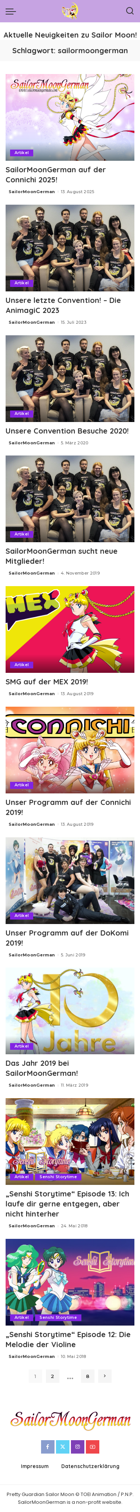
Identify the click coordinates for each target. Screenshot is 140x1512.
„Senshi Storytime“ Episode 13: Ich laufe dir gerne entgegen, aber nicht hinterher (67, 1203)
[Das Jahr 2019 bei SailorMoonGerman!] (70, 1011)
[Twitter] (62, 1447)
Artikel (22, 152)
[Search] (129, 11)
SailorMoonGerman (32, 191)
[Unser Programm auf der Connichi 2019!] (70, 750)
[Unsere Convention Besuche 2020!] (70, 378)
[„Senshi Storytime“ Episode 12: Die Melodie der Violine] (70, 1282)
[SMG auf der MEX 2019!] (70, 629)
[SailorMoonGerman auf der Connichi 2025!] (70, 117)
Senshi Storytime (58, 1176)
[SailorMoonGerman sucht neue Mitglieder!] (70, 498)
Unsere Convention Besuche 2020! (67, 430)
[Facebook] (48, 1447)
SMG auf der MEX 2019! (47, 681)
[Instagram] (77, 1447)
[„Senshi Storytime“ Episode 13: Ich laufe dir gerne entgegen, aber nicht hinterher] (70, 1141)
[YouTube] (92, 1447)
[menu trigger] (13, 11)
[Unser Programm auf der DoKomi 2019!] (70, 880)
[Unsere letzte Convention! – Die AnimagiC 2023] (70, 248)
